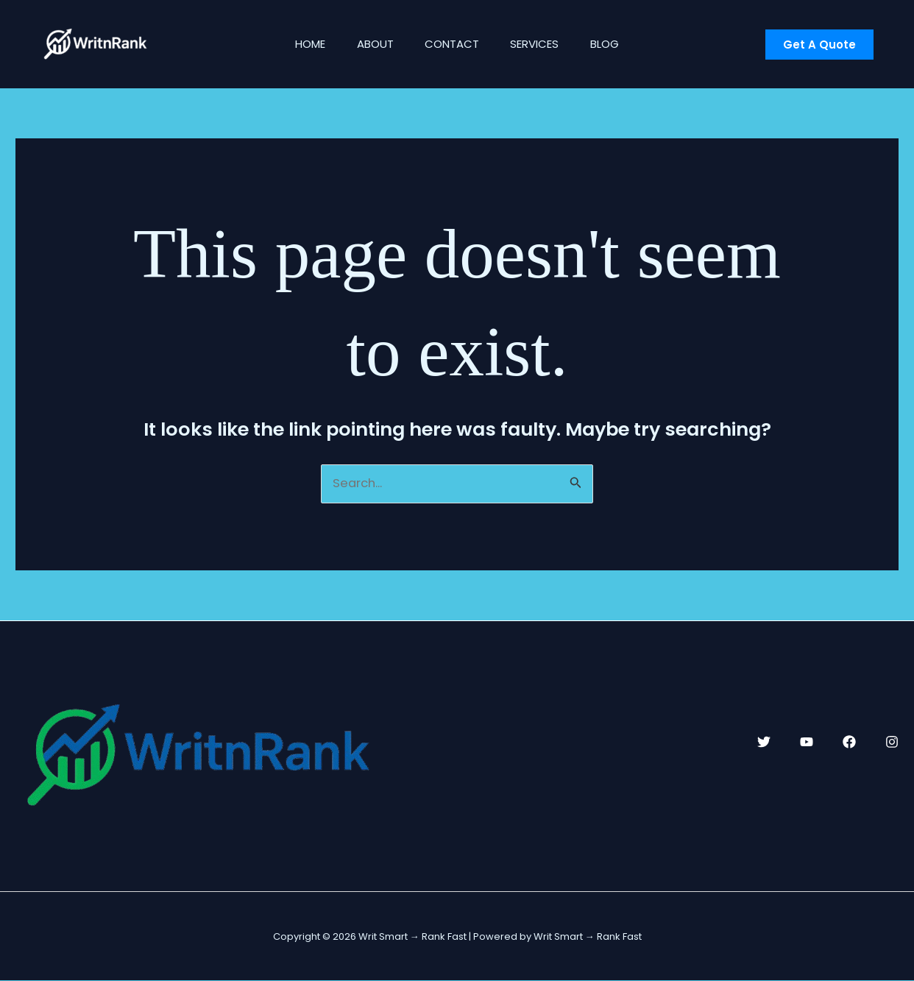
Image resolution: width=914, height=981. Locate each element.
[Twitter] (763, 742)
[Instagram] (892, 742)
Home (299, 44)
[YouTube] (806, 742)
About (369, 44)
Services (540, 44)
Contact (452, 44)
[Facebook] (849, 742)
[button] (819, 44)
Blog (615, 44)
